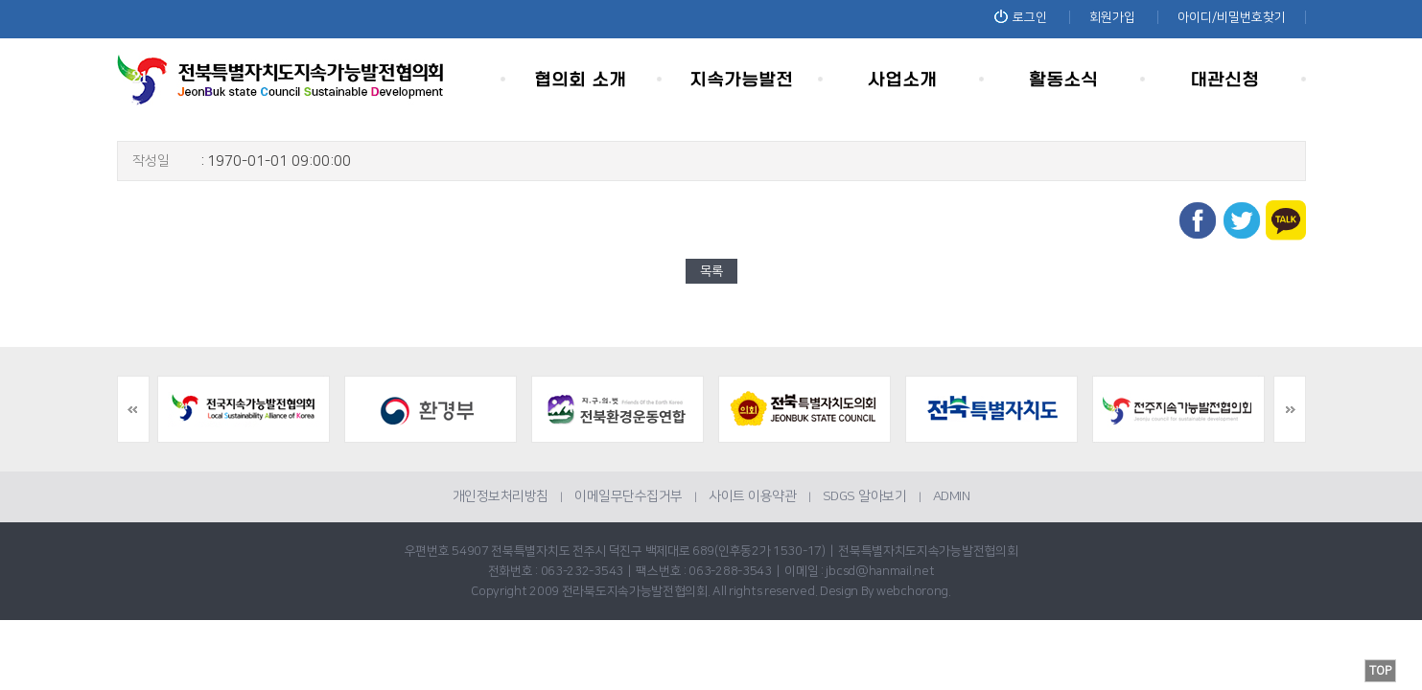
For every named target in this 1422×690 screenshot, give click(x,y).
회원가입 (1112, 17)
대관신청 (1225, 79)
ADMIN (951, 496)
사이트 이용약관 (752, 496)
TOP (1380, 671)
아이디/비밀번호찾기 (1231, 17)
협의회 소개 (581, 79)
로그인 (1020, 17)
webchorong (912, 591)
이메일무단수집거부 (628, 496)
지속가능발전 (742, 79)
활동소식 (1064, 79)
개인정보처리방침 (500, 496)
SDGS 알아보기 (865, 496)
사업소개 (903, 79)
